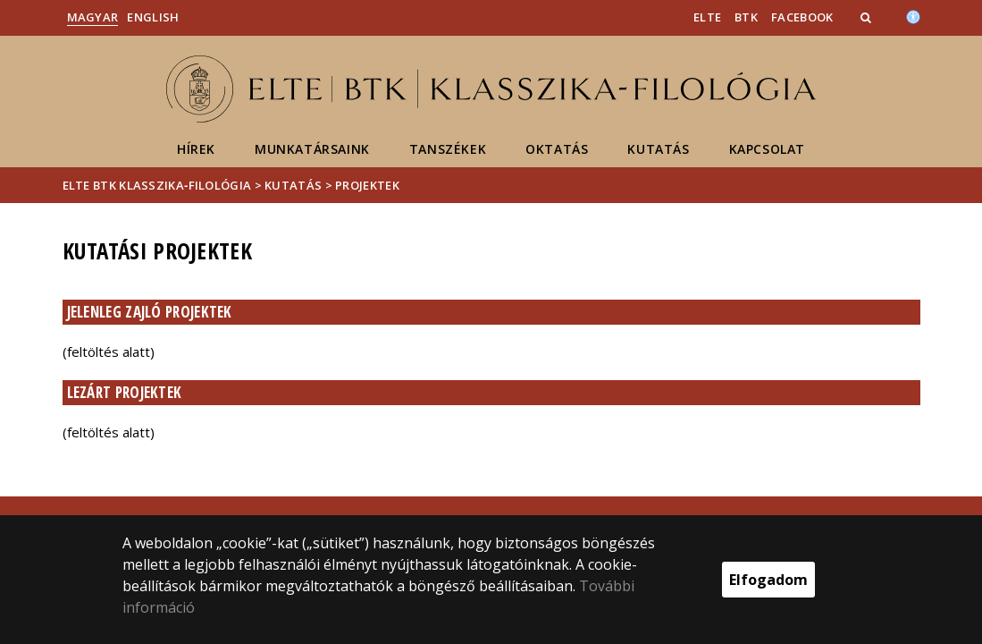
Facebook (802, 17)
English (153, 17)
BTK (746, 17)
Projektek (367, 185)
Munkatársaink (312, 148)
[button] (867, 17)
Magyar (93, 17)
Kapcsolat (767, 148)
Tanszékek (447, 148)
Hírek (196, 148)
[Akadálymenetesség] (913, 15)
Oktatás (556, 148)
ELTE (707, 17)
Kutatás (658, 148)
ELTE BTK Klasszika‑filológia (157, 185)
